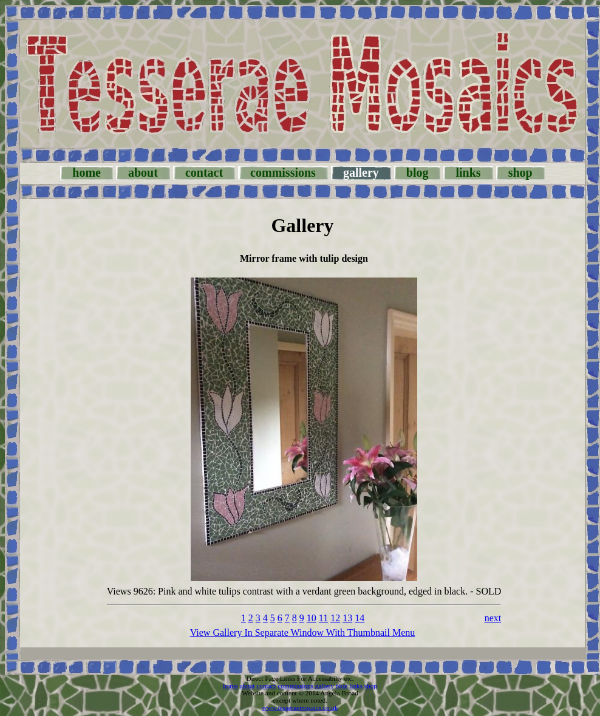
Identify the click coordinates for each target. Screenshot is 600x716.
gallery (324, 685)
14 (359, 618)
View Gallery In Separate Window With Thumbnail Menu (302, 632)
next (493, 618)
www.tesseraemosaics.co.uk (300, 707)
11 (323, 618)
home (86, 172)
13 (347, 618)
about (143, 172)
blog (417, 172)
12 (335, 618)
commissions (283, 172)
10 (311, 618)
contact (204, 172)
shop (520, 172)
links (467, 172)
